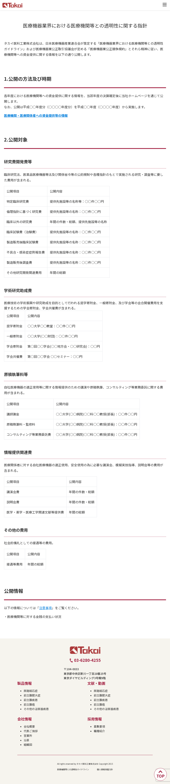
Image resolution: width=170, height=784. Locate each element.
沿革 (26, 740)
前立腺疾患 (31, 700)
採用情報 (94, 718)
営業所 (28, 736)
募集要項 (99, 726)
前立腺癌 (29, 704)
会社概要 (29, 726)
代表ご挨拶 (31, 731)
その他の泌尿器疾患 (36, 709)
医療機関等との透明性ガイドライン (73, 769)
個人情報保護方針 (105, 769)
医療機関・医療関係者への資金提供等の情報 (36, 115)
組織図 (28, 745)
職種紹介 (99, 731)
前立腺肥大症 (32, 695)
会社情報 (24, 718)
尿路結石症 (31, 691)
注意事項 (45, 607)
